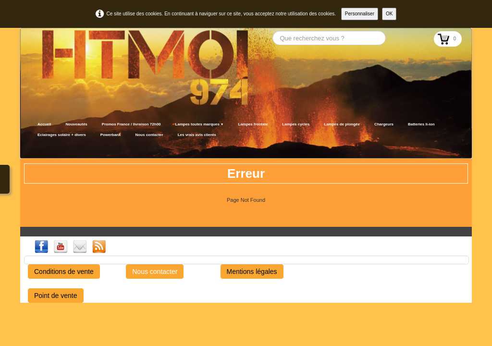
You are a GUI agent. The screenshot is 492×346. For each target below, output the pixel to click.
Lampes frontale (253, 124)
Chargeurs (384, 124)
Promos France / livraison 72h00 (131, 124)
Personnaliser (359, 13)
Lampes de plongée (342, 124)
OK (389, 13)
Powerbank (110, 135)
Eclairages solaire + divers (61, 135)
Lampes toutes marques (199, 124)
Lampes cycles (295, 124)
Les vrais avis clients (197, 135)
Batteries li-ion (421, 124)
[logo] (33, 146)
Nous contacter (149, 135)
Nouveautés (76, 124)
